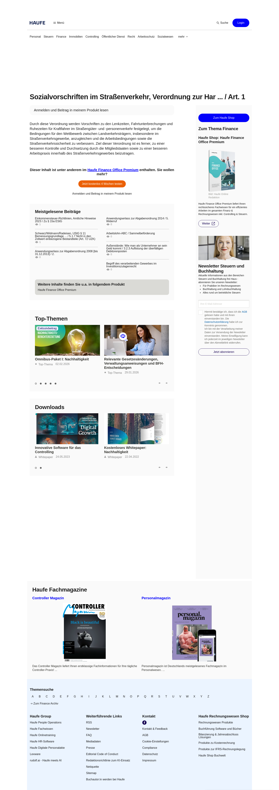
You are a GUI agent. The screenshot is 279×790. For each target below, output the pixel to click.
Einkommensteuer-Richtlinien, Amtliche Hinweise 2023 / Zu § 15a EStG (65, 220)
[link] (35, 37)
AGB (244, 311)
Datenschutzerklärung (216, 322)
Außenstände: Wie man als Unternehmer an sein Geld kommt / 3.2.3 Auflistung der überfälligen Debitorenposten (136, 248)
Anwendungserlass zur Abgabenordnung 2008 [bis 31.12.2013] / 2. (66, 253)
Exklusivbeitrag (47, 328)
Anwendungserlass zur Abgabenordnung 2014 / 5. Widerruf (137, 220)
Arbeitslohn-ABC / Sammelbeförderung (130, 233)
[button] (58, 23)
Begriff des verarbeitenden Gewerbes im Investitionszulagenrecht (131, 265)
